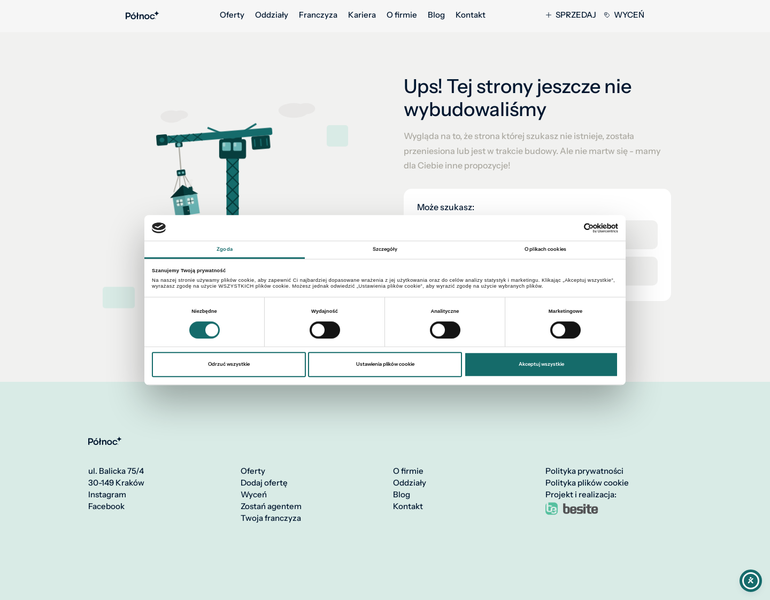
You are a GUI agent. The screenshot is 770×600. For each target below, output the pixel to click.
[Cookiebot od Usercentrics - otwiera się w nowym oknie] (571, 228)
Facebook (106, 506)
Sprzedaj (571, 15)
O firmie (402, 15)
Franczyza (318, 15)
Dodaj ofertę (264, 483)
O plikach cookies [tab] (545, 249)
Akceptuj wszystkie (541, 364)
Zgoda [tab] (225, 249)
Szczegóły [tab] (385, 249)
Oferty (232, 15)
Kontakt (471, 15)
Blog (436, 15)
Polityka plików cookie (587, 483)
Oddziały (271, 15)
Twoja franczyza (271, 518)
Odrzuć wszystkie (229, 364)
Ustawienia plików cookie (385, 364)
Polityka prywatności (584, 471)
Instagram (107, 494)
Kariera (362, 15)
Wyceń (624, 15)
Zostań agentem (271, 506)
